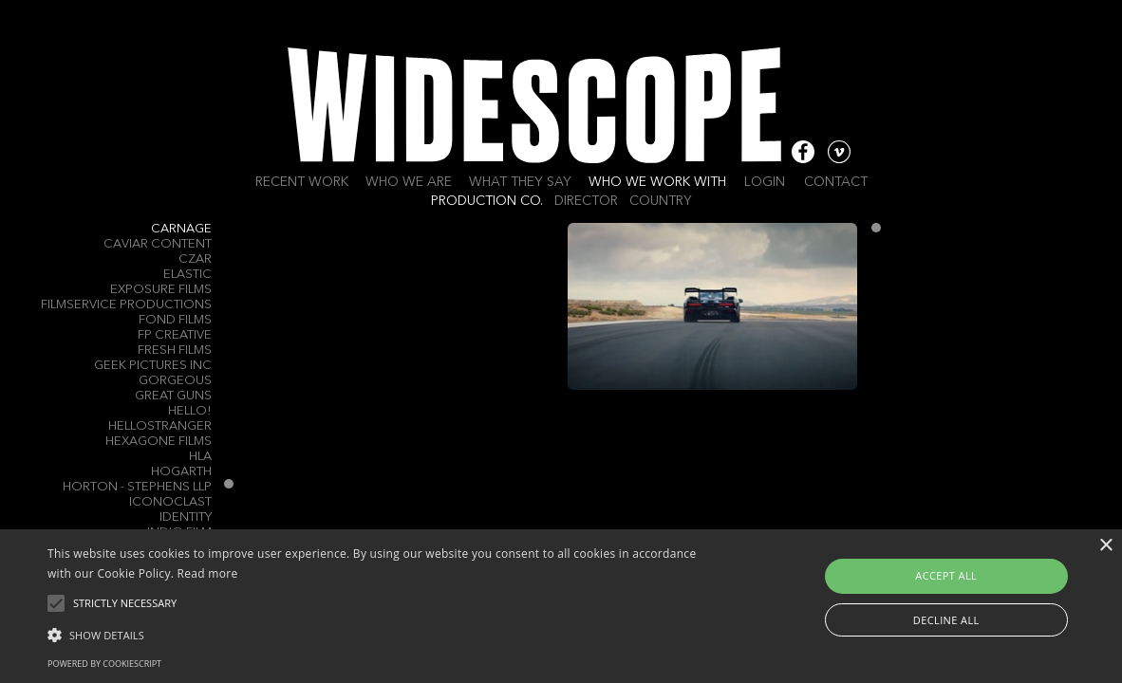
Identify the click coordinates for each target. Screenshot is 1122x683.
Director (586, 201)
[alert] (561, 606)
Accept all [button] (946, 575)
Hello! (190, 411)
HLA (200, 457)
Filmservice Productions (126, 305)
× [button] (1105, 546)
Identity (185, 517)
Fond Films (175, 320)
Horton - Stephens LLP (137, 487)
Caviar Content (157, 244)
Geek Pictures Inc (153, 366)
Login (764, 182)
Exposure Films (161, 290)
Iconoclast (170, 502)
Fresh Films (175, 350)
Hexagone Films (158, 441)
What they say (520, 182)
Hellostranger (160, 426)
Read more (208, 573)
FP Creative (175, 335)
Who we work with (657, 182)
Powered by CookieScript (104, 663)
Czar (195, 259)
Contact (836, 182)
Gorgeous (175, 381)
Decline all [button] (946, 620)
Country (660, 201)
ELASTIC (187, 274)
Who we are (408, 182)
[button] (381, 633)
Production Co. (487, 201)
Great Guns (173, 396)
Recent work (301, 182)
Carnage (181, 229)
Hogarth (181, 472)
